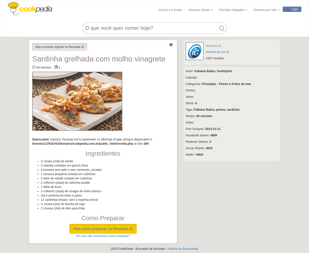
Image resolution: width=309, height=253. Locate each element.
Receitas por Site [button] (267, 10)
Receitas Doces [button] (201, 10)
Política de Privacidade (183, 248)
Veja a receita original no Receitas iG (59, 47)
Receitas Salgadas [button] (233, 10)
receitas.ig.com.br (217, 52)
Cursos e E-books (170, 10)
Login (294, 9)
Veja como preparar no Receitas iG (103, 229)
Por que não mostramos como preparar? (103, 236)
